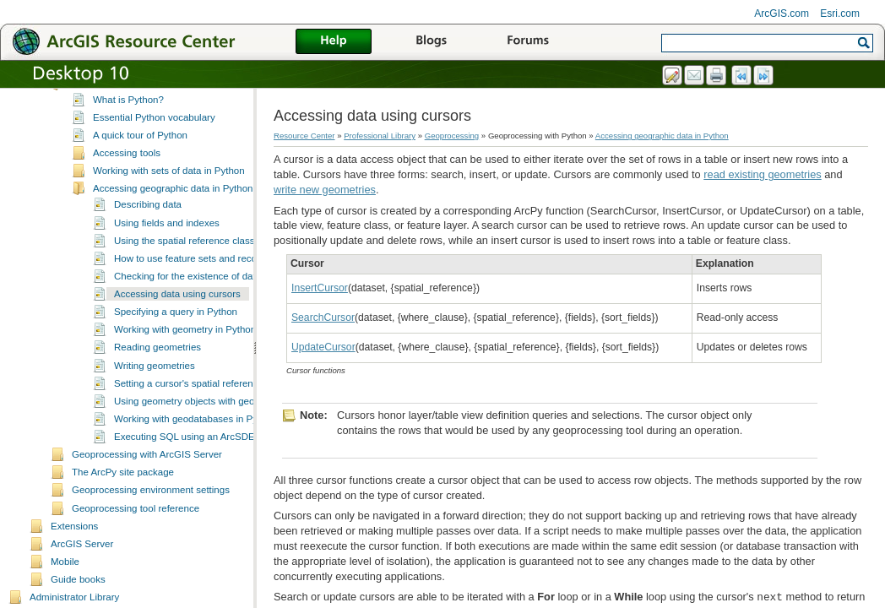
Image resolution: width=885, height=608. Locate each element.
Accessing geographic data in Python (173, 214)
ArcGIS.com (781, 13)
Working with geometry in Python (185, 355)
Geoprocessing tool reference (135, 534)
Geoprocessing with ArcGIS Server (147, 480)
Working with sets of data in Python (169, 197)
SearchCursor (323, 317)
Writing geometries (154, 392)
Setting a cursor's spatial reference (188, 409)
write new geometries (325, 189)
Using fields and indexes (167, 249)
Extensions (74, 552)
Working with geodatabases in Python (195, 445)
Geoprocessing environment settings (151, 516)
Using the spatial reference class (184, 267)
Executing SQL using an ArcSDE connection (209, 463)
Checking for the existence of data (187, 302)
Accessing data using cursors (177, 320)
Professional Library (379, 135)
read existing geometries (762, 174)
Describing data (148, 230)
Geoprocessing (452, 135)
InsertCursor (319, 288)
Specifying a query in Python (175, 338)
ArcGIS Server (82, 570)
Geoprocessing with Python (131, 110)
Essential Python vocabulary (154, 143)
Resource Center (304, 135)
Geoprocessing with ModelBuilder (144, 91)
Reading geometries (157, 373)
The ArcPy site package (123, 498)
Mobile (65, 588)
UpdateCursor (323, 347)
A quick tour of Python (140, 161)
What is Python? (128, 126)
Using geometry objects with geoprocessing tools (219, 427)
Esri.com (840, 13)
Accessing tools (126, 179)
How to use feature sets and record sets (200, 285)
